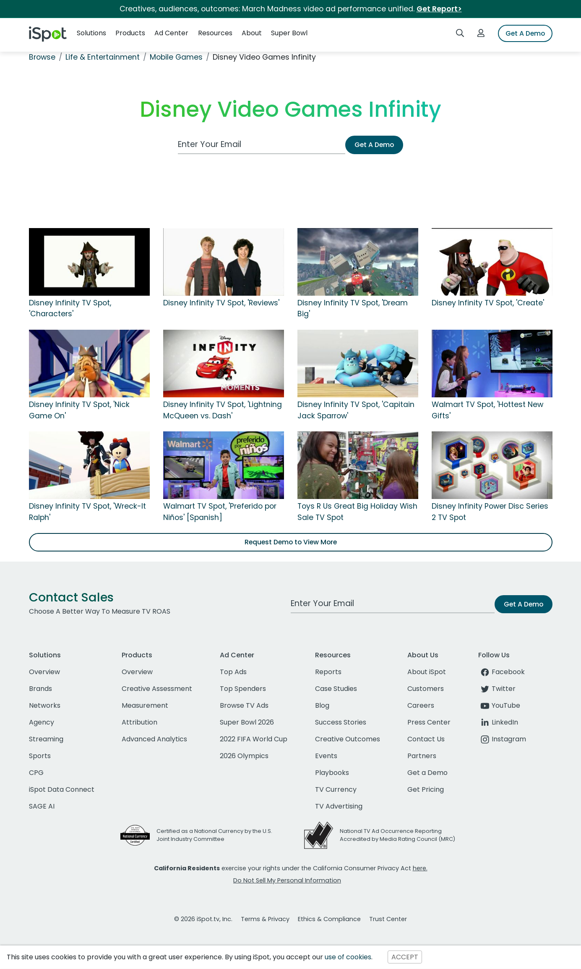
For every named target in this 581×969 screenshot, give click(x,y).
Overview (44, 672)
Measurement (145, 705)
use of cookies (348, 957)
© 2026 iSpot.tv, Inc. (203, 919)
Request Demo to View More (291, 542)
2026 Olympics (244, 756)
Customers (425, 688)
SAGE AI (42, 806)
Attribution (139, 722)
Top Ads (233, 672)
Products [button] (130, 33)
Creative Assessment (157, 688)
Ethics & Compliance (329, 919)
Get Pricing (425, 789)
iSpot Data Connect (61, 789)
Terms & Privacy (265, 919)
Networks (44, 705)
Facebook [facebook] (501, 672)
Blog (322, 705)
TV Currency (336, 789)
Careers (420, 705)
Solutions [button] (91, 33)
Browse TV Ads (244, 705)
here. (420, 868)
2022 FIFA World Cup (253, 739)
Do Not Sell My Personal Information (287, 880)
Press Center (429, 722)
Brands (40, 688)
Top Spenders (243, 688)
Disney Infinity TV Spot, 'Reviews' (221, 303)
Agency (41, 722)
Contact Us (426, 739)
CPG (36, 772)
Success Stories (340, 722)
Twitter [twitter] (497, 688)
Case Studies (336, 688)
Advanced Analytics (154, 739)
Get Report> (439, 9)
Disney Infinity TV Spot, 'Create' (488, 303)
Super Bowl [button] (289, 33)
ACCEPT (404, 957)
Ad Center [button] (171, 33)
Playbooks (332, 772)
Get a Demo (427, 772)
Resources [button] (215, 33)
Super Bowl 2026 (247, 722)
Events (326, 756)
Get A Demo (525, 33)
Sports (40, 756)
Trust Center (388, 919)
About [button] (252, 33)
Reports (328, 672)
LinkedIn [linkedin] (498, 722)
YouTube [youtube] (499, 705)
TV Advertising (338, 806)
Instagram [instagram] (502, 739)
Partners (421, 756)
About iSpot (426, 672)
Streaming (46, 739)
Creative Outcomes (347, 739)
